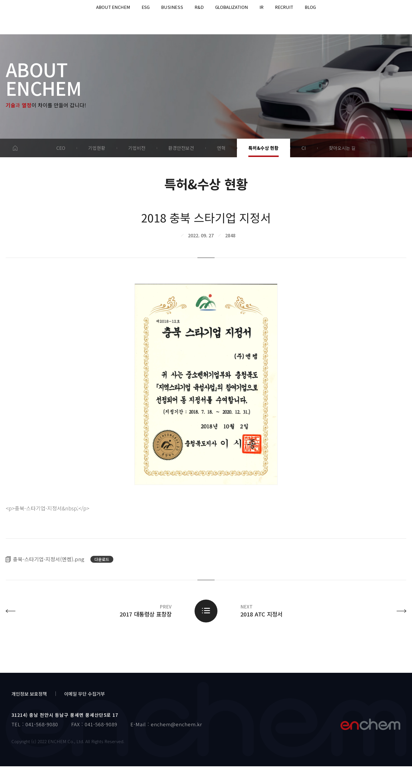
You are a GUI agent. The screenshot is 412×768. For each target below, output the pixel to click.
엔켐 (370, 726)
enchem (29, 17)
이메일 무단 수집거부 (84, 695)
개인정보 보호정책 (29, 695)
